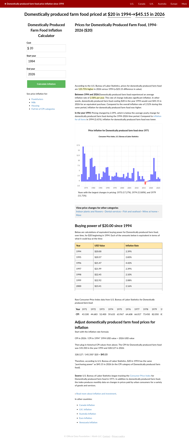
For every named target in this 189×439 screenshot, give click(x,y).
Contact (106, 436)
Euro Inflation (85, 418)
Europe (174, 3)
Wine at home (149, 211)
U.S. (132, 3)
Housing (35, 105)
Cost (29, 42)
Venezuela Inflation (88, 422)
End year (31, 68)
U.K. (152, 3)
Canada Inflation (87, 405)
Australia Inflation (87, 413)
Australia (162, 3)
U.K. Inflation (85, 409)
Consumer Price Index (140, 375)
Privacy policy (118, 436)
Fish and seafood (132, 211)
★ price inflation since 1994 (34, 3)
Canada (141, 3)
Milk (33, 102)
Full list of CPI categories (43, 109)
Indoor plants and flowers (89, 211)
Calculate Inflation (46, 84)
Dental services (113, 211)
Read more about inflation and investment (96, 393)
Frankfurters (37, 99)
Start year (31, 55)
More (184, 3)
